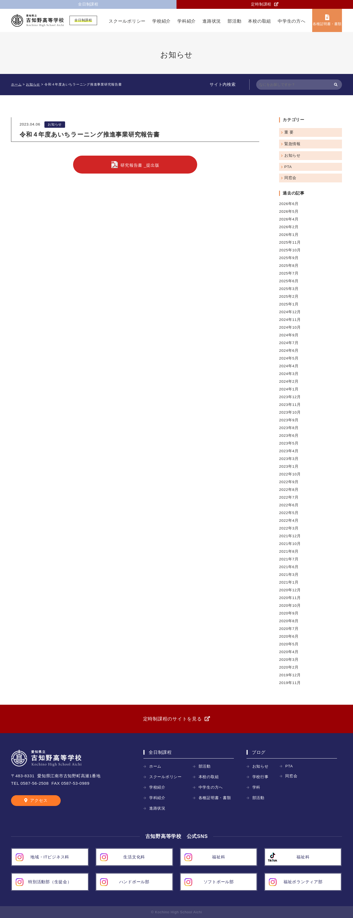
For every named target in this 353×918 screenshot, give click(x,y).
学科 (256, 787)
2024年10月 (290, 327)
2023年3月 (289, 459)
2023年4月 (289, 451)
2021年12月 (290, 536)
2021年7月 (289, 559)
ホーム (155, 766)
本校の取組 (259, 21)
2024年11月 (290, 320)
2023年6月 (289, 435)
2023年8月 (289, 428)
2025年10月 (290, 250)
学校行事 (260, 777)
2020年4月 (289, 652)
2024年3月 (289, 374)
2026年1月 (289, 235)
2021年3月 (289, 575)
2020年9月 (289, 613)
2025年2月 (289, 296)
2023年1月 (289, 466)
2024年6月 (289, 350)
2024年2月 (289, 381)
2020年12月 (290, 590)
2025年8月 (289, 266)
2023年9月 (289, 420)
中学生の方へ (292, 21)
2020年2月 (289, 667)
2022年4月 (289, 520)
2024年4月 (289, 366)
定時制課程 (261, 4)
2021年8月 (289, 551)
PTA (288, 167)
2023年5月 (289, 443)
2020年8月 (289, 621)
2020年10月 (290, 605)
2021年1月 (289, 582)
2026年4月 (289, 219)
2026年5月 (289, 211)
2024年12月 (290, 312)
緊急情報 (292, 144)
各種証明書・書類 (327, 24)
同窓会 (290, 178)
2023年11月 (290, 405)
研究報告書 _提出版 (140, 165)
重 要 (289, 132)
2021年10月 (290, 544)
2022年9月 (289, 482)
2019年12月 (290, 675)
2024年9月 (289, 335)
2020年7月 (289, 629)
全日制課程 (88, 4)
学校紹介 (161, 21)
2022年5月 (289, 513)
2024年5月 (289, 358)
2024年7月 (289, 343)
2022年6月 (289, 505)
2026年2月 (289, 227)
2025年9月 (289, 258)
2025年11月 (290, 242)
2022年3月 (289, 528)
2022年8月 (289, 490)
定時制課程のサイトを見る (172, 719)
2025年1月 (289, 304)
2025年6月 (289, 281)
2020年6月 (289, 636)
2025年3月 (289, 289)
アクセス (38, 800)
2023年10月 (290, 412)
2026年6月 (289, 204)
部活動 (234, 21)
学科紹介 (186, 21)
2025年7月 (289, 273)
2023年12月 (290, 397)
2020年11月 (290, 598)
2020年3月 (289, 660)
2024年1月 (289, 389)
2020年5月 (289, 644)
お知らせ (55, 124)
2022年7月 (289, 497)
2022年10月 (290, 474)
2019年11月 (290, 683)
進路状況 (211, 21)
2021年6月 (289, 567)
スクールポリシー (127, 21)
